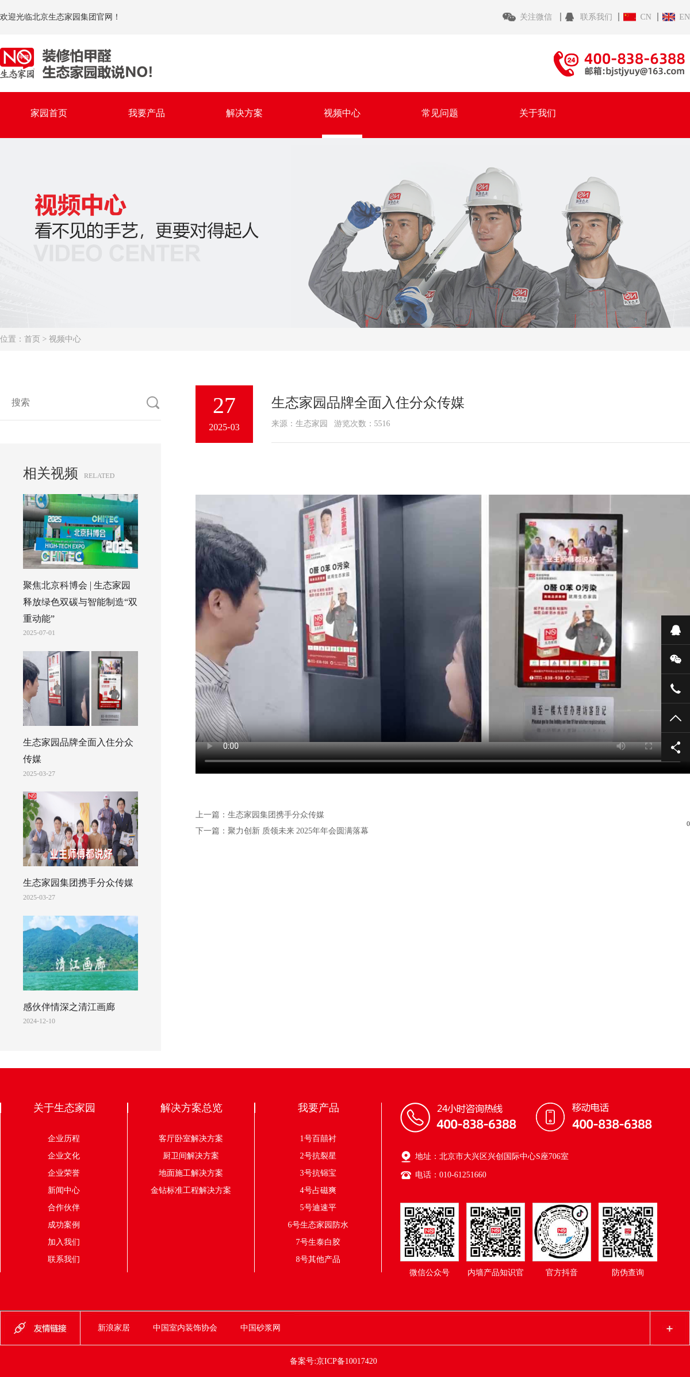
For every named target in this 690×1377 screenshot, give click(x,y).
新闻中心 (64, 1190)
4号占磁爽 (318, 1190)
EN (684, 17)
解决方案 (244, 113)
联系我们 (596, 17)
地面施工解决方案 (199, 1173)
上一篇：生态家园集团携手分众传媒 (259, 814)
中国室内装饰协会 (185, 1328)
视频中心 (342, 113)
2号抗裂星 (318, 1156)
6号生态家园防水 (318, 1225)
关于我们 (537, 113)
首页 (32, 339)
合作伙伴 (64, 1207)
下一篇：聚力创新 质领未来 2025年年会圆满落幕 (282, 831)
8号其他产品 (318, 1259)
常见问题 (439, 113)
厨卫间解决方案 (203, 1156)
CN (645, 17)
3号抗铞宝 (318, 1173)
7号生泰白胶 (318, 1242)
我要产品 (146, 113)
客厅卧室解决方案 (199, 1138)
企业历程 (64, 1138)
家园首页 (48, 113)
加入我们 (64, 1242)
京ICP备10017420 (346, 1361)
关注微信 (537, 17)
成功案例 (64, 1225)
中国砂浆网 (260, 1328)
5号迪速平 (318, 1207)
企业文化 (64, 1156)
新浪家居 (114, 1328)
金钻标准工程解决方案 (191, 1190)
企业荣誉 (64, 1173)
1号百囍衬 (318, 1138)
